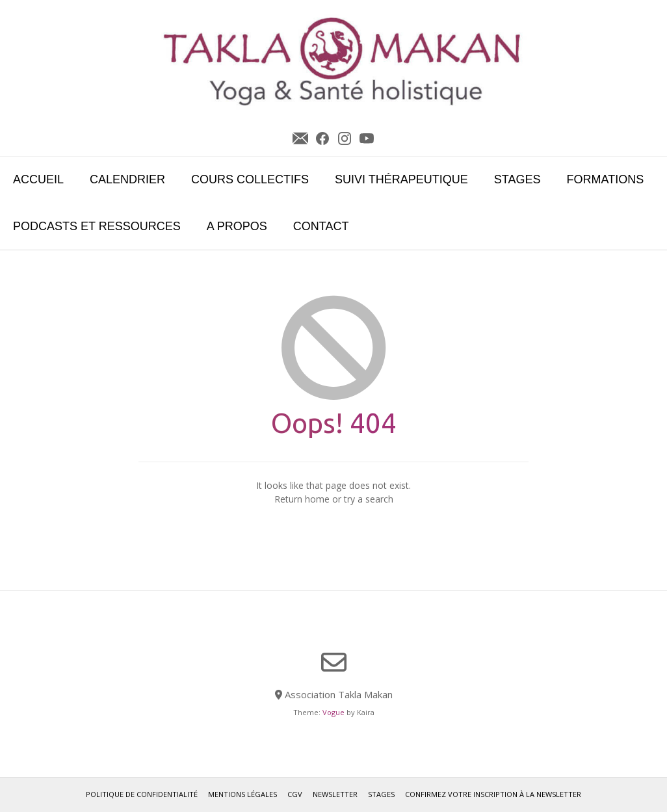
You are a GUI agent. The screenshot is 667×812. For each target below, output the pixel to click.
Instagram (344, 138)
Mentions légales (242, 794)
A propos (237, 226)
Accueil (38, 179)
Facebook (322, 138)
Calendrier (127, 179)
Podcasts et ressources (97, 226)
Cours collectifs (250, 179)
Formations (605, 179)
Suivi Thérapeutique (401, 179)
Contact (321, 226)
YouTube (366, 138)
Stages (517, 179)
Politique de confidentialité (142, 794)
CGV (294, 794)
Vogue (333, 712)
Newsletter (300, 138)
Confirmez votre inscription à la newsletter (493, 794)
